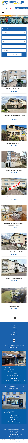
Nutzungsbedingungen (18, 441)
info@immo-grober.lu (22, 8)
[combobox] (14, 32)
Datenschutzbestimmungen (7, 441)
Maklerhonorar (18, 433)
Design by (14, 436)
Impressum (10, 433)
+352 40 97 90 (15, 374)
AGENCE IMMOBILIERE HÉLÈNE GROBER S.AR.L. (14, 347)
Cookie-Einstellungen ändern (15, 434)
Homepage (14, 3)
